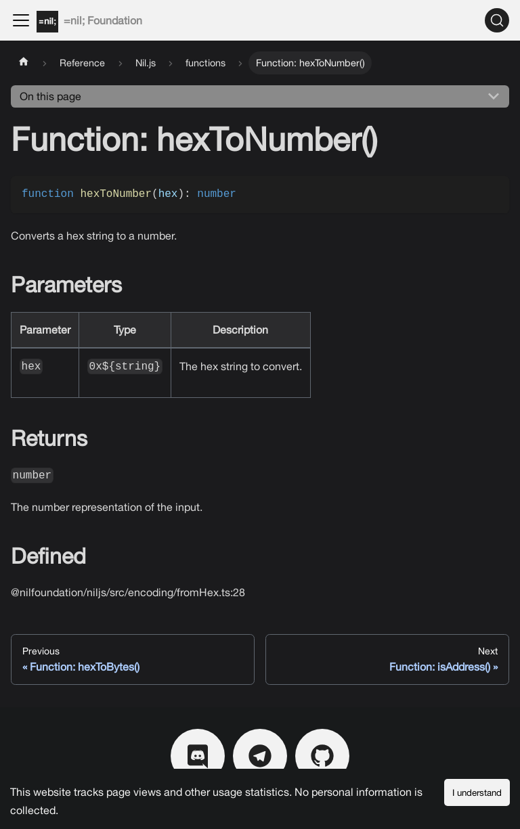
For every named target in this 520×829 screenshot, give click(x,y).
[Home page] (24, 62)
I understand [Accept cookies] (477, 792)
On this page (50, 96)
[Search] (497, 20)
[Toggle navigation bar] (21, 20)
